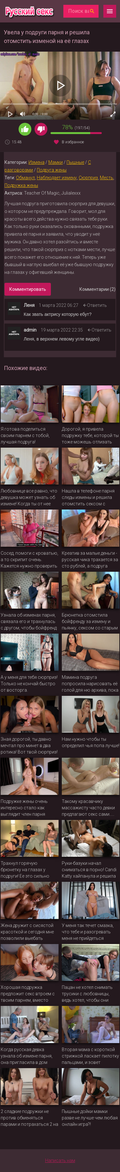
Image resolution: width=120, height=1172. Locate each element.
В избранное (73, 142)
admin (30, 330)
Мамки (55, 162)
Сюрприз (88, 177)
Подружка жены (21, 185)
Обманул (25, 177)
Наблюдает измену (57, 177)
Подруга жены (52, 170)
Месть (106, 177)
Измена (36, 162)
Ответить (97, 305)
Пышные (75, 162)
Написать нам (60, 1160)
